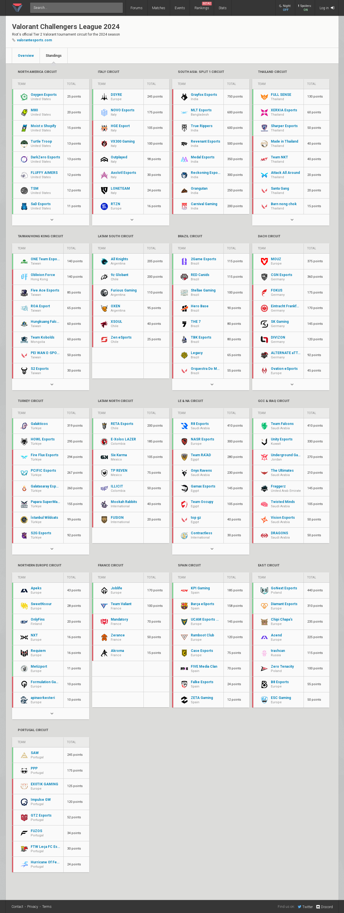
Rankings (203, 6)
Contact (17, 906)
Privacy (32, 906)
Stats (223, 8)
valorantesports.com (34, 40)
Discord (324, 907)
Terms (47, 906)
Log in (327, 8)
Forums (137, 8)
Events (180, 8)
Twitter (305, 907)
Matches (158, 8)
